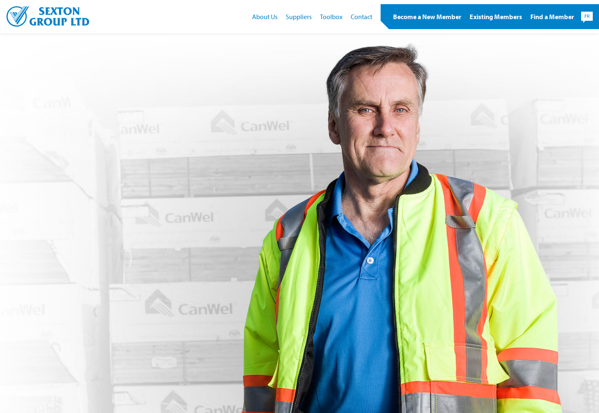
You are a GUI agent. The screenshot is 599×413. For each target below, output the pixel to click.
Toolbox (331, 16)
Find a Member (552, 16)
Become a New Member (427, 16)
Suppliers (299, 16)
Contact (361, 16)
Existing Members (496, 16)
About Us (264, 16)
